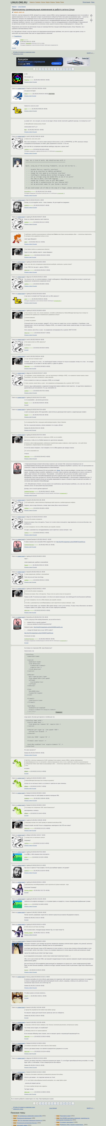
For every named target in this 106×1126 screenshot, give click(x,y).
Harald (26, 402)
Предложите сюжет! (65, 1115)
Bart (25, 129)
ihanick (26, 970)
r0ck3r (22, 39)
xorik (25, 108)
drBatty (26, 771)
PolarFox (26, 79)
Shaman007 (28, 43)
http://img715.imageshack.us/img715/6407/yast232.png (38, 633)
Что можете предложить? (67, 1122)
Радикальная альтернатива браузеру (27, 1123)
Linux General (22, 6)
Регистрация (86, 2)
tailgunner (27, 255)
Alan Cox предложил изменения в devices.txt (30, 1120)
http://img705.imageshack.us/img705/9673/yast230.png (70, 541)
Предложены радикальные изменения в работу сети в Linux (43, 9)
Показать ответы (28, 82)
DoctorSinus (27, 191)
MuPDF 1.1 (90, 53)
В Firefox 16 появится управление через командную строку (24, 53)
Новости (32, 2)
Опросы (52, 2)
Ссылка (14, 48)
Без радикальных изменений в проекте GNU (30, 1115)
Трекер (58, 2)
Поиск (62, 2)
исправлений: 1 (58, 151)
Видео (58, 470)
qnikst (25, 857)
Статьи (43, 2)
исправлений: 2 (63, 640)
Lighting (26, 149)
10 (64, 69)
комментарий (21, 88)
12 (70, 69)
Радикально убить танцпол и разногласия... (72, 1124)
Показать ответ (28, 95)
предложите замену (22, 1125)
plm (29, 854)
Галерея (37, 2)
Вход (92, 2)
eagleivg (26, 205)
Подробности (17, 36)
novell (20, 12)
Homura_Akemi (28, 890)
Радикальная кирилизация (24, 1118)
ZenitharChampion (29, 491)
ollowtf (26, 996)
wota (25, 242)
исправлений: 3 (63, 493)
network (16, 12)
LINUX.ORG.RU (19, 2)
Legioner (26, 798)
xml (23, 12)
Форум (48, 2)
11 (67, 69)
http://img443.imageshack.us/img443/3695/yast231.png (48, 627)
